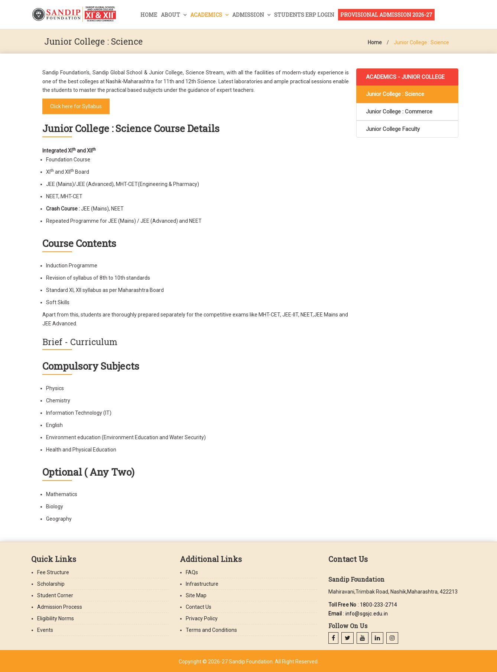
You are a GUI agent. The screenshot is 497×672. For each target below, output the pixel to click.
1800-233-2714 (378, 605)
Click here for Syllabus (76, 106)
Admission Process (59, 607)
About (171, 14)
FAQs (192, 572)
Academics (206, 14)
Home (148, 14)
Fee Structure (53, 572)
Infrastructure (202, 584)
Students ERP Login (304, 14)
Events (45, 630)
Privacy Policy (202, 618)
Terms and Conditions (211, 630)
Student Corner (55, 595)
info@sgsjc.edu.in (366, 614)
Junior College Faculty (393, 129)
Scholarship (51, 584)
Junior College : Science (421, 42)
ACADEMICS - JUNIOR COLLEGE (405, 77)
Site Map (196, 595)
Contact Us (198, 607)
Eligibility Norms (55, 618)
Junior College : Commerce (399, 111)
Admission (248, 14)
